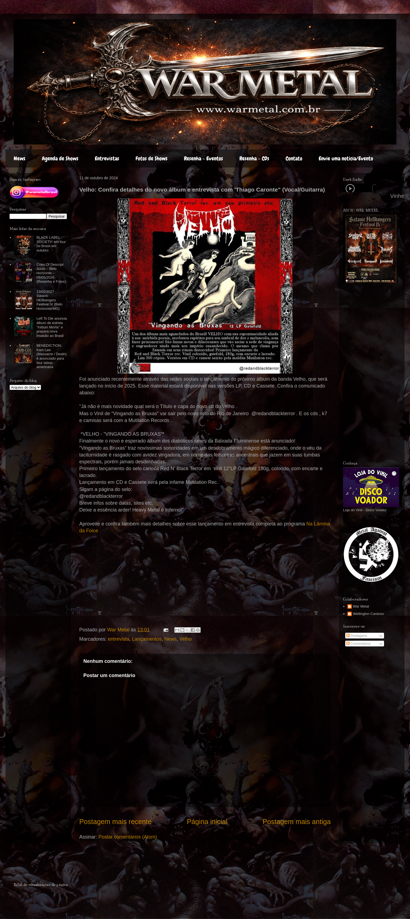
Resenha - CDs (254, 158)
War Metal (361, 606)
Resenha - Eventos (203, 158)
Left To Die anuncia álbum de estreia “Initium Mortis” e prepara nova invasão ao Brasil (51, 326)
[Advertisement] (46, 865)
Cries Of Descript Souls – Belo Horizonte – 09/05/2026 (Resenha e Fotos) (51, 273)
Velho (185, 639)
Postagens (356, 636)
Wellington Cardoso (368, 614)
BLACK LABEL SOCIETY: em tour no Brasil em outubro (51, 243)
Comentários (358, 643)
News (19, 158)
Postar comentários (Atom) (127, 837)
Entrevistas (107, 158)
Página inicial (207, 821)
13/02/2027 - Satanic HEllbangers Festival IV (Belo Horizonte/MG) (49, 300)
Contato (294, 158)
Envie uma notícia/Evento (346, 158)
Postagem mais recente (115, 821)
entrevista (118, 639)
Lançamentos (147, 639)
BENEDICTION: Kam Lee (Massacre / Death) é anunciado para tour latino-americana (51, 356)
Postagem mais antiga (297, 821)
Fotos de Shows (152, 158)
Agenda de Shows (60, 158)
